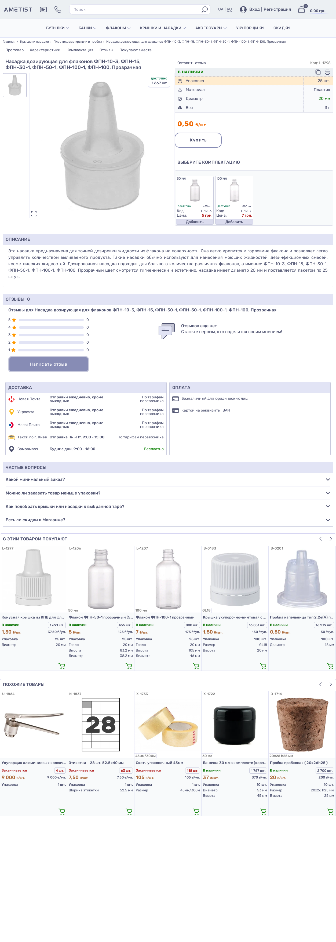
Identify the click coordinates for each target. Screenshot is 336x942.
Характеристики (45, 50)
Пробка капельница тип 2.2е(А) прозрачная (302, 617)
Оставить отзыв (191, 63)
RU (229, 9)
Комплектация (80, 50)
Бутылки (57, 28)
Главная (9, 41)
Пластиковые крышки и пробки (77, 41)
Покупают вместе (135, 50)
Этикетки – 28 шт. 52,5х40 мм (96, 763)
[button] (320, 538)
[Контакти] (57, 9)
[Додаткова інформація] (43, 9)
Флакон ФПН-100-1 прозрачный (165, 617)
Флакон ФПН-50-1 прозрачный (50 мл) (101, 617)
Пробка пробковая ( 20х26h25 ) (299, 763)
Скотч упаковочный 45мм (159, 763)
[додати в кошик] (62, 666)
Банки (87, 28)
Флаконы (118, 28)
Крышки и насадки (163, 28)
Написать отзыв (48, 364)
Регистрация (277, 9)
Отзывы (106, 50)
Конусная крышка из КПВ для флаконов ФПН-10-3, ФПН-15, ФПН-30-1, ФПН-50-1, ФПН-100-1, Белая (34, 617)
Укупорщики (250, 28)
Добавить (194, 222)
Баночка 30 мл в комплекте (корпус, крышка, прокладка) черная (235, 763)
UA (220, 9)
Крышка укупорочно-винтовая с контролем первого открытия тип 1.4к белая (235, 617)
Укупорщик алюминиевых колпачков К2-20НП (34, 763)
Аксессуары (211, 28)
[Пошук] (205, 9)
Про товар (14, 50)
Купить (198, 140)
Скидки (281, 28)
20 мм (324, 98)
